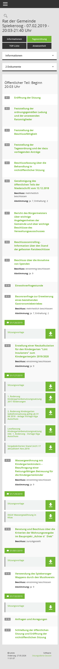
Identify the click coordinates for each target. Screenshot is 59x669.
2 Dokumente (13, 66)
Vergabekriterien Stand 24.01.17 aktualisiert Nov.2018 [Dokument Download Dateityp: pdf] (24, 447)
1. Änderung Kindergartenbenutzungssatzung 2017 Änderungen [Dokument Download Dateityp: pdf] (25, 399)
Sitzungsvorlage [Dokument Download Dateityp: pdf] (16, 332)
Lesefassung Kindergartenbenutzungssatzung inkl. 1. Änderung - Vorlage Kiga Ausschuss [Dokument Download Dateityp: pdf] (25, 433)
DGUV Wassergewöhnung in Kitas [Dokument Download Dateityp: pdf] (22, 516)
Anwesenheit (39, 45)
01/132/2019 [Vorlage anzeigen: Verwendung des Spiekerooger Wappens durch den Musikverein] (16, 596)
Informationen (14, 39)
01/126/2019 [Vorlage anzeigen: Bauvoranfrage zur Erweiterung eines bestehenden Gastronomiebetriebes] (16, 322)
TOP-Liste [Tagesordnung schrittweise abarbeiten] (14, 45)
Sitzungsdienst (41, 655)
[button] (50, 334)
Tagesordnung (39, 39)
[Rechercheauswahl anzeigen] (4, 15)
